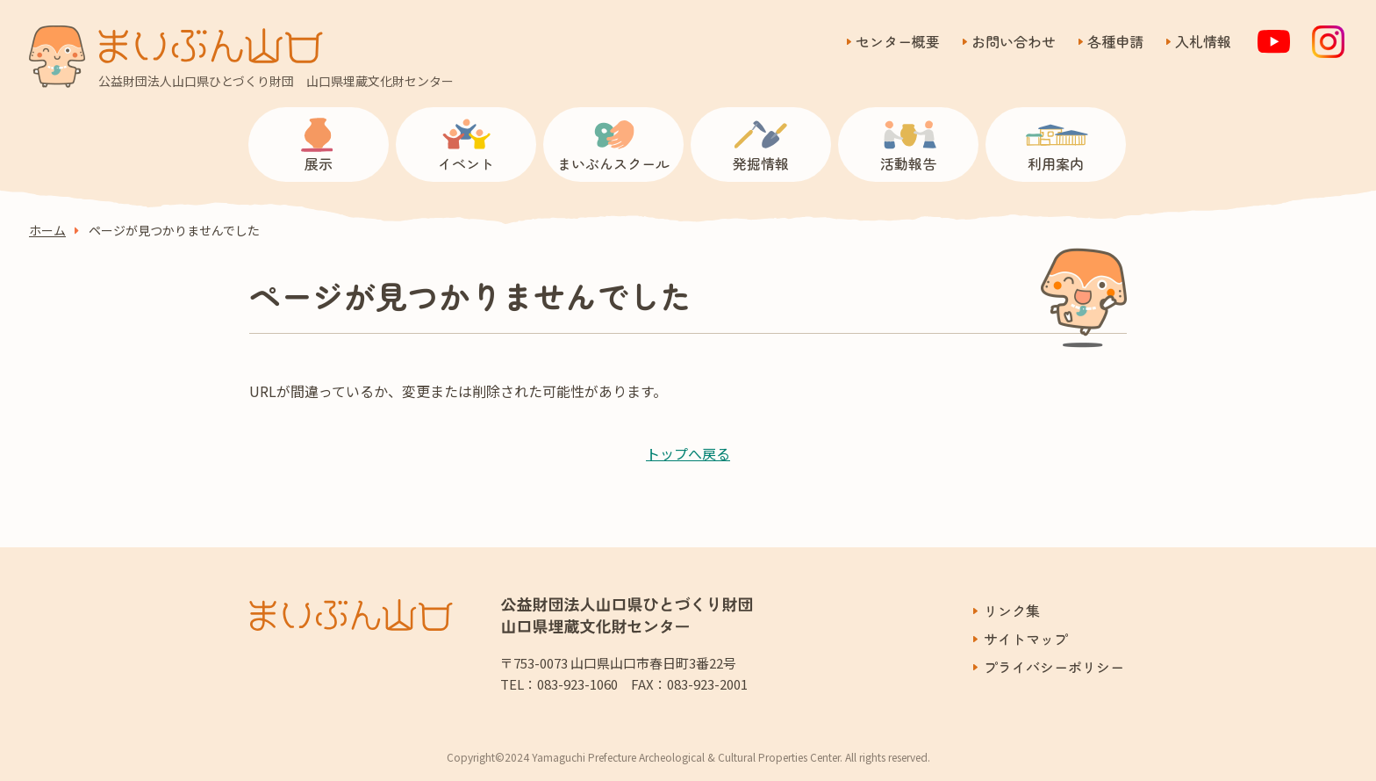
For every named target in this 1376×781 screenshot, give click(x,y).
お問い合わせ (1013, 41)
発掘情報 (761, 163)
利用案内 (1056, 163)
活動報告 (908, 163)
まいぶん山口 (210, 45)
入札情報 (1203, 41)
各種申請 (1115, 41)
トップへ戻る (688, 453)
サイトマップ (1026, 638)
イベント (466, 163)
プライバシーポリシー (1054, 666)
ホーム (47, 230)
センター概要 (898, 41)
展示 (319, 163)
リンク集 (1012, 610)
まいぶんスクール (613, 163)
